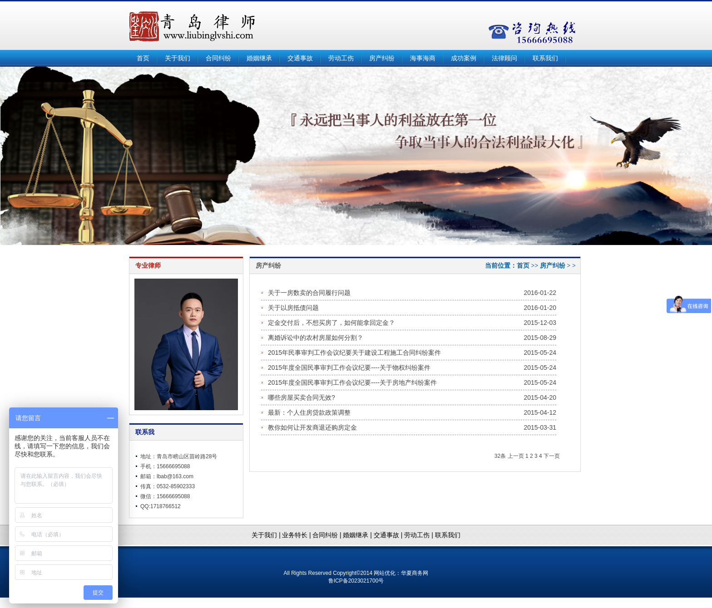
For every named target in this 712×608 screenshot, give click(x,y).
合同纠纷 (218, 58)
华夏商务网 (414, 573)
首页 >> (528, 265)
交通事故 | (389, 535)
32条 (500, 456)
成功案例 (463, 58)
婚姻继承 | (358, 535)
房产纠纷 (382, 58)
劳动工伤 (341, 58)
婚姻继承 (259, 58)
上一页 (516, 456)
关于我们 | (266, 535)
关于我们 (177, 58)
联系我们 (545, 58)
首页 (143, 58)
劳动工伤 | (419, 535)
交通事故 (300, 58)
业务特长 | (296, 535)
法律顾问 (504, 58)
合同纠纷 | (327, 535)
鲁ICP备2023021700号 (356, 581)
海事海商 (422, 58)
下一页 (552, 456)
